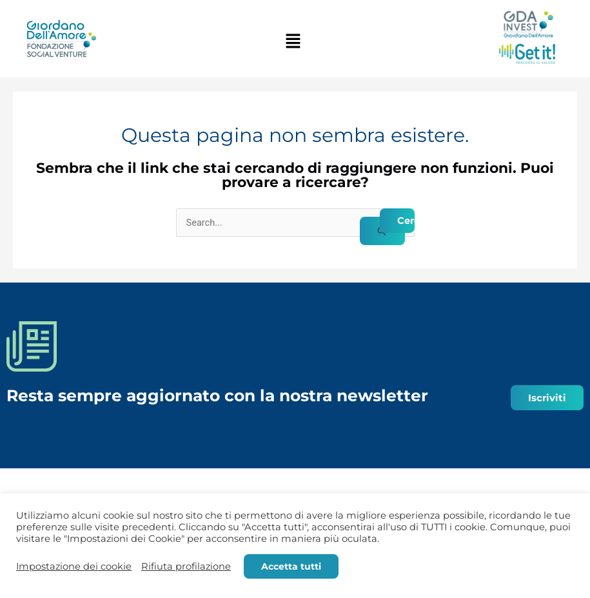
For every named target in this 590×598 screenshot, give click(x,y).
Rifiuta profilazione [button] (186, 566)
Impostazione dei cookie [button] (74, 566)
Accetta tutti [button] (291, 566)
